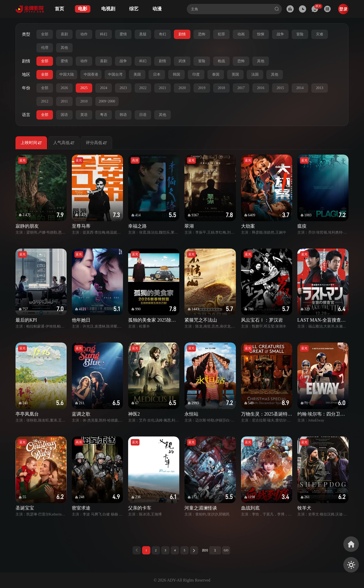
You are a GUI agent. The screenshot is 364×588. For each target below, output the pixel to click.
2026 (64, 88)
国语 (64, 115)
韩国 (176, 74)
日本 (156, 74)
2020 (182, 88)
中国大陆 (66, 74)
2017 (241, 88)
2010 (84, 101)
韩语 (123, 115)
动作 (84, 34)
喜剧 (64, 34)
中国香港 (91, 74)
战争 (280, 34)
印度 (196, 74)
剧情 (182, 34)
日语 (142, 115)
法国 (255, 74)
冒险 (300, 34)
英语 (84, 115)
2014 (300, 88)
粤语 (103, 115)
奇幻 (162, 34)
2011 (64, 101)
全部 (44, 34)
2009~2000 (107, 101)
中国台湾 (115, 74)
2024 (103, 88)
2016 (260, 88)
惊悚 (260, 34)
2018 (221, 88)
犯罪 (221, 34)
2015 (280, 88)
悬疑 (142, 34)
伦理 (44, 48)
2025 (84, 88)
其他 (64, 48)
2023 (123, 88)
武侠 (182, 61)
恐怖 (201, 34)
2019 (201, 88)
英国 (235, 74)
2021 (162, 88)
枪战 (221, 61)
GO (226, 550)
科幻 (103, 34)
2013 (319, 88)
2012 (44, 101)
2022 (142, 88)
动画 (241, 34)
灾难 (319, 34)
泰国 (215, 74)
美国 (137, 74)
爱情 (123, 34)
